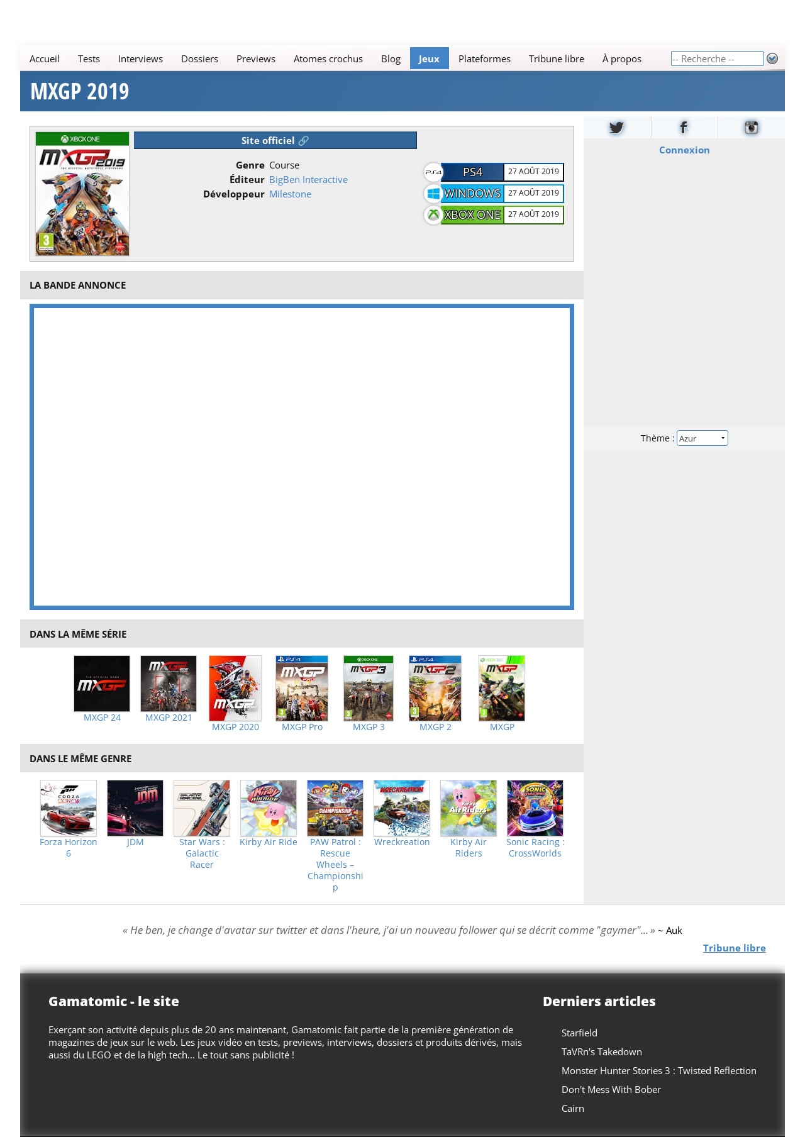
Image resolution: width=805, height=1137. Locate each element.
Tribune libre (556, 58)
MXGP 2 (435, 727)
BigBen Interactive (308, 179)
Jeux (429, 58)
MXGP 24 (102, 717)
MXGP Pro (302, 727)
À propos (621, 58)
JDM (135, 842)
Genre (250, 164)
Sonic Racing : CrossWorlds (535, 847)
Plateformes (484, 58)
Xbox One (473, 214)
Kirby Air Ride (268, 842)
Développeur (234, 193)
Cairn (573, 1108)
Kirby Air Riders (468, 847)
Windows (472, 193)
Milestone (290, 193)
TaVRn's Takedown (602, 1051)
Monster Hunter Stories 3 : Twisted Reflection (659, 1070)
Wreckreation (402, 842)
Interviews (140, 58)
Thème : (684, 438)
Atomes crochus (328, 58)
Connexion (684, 149)
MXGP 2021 (168, 717)
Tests (89, 58)
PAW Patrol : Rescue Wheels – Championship (336, 864)
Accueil (45, 58)
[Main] (345, 58)
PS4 (472, 171)
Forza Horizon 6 (68, 847)
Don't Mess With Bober (611, 1089)
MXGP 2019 (80, 91)
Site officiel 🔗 (275, 140)
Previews (255, 58)
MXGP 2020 (235, 727)
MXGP (502, 727)
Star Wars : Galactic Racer (202, 853)
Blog (391, 58)
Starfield (579, 1032)
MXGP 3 (369, 727)
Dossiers (199, 58)
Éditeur (247, 179)
